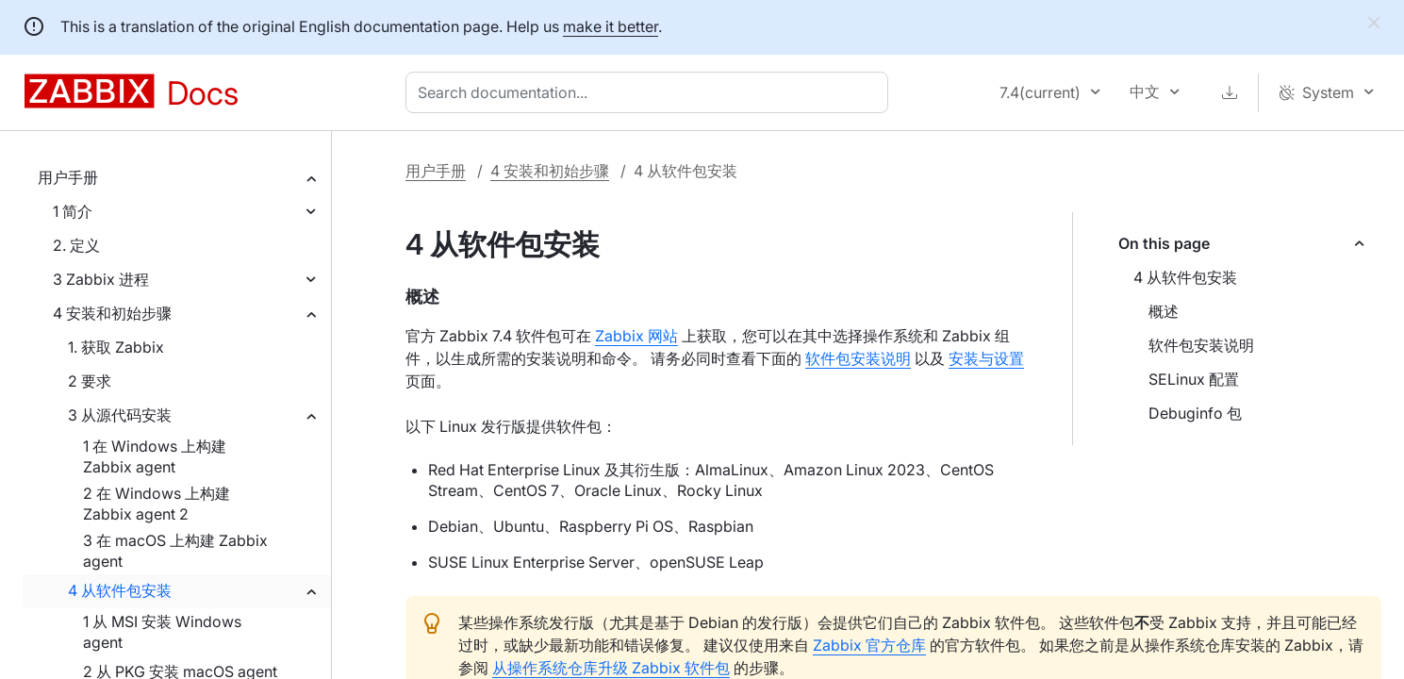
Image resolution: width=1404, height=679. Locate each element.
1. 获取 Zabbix (116, 347)
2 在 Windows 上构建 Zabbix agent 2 (156, 503)
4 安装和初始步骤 (112, 313)
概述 (1163, 311)
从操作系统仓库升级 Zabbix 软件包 (611, 667)
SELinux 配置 (1193, 379)
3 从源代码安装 (120, 415)
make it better (610, 26)
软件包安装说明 (1201, 345)
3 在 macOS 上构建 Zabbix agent (175, 551)
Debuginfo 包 (1195, 413)
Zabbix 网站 (636, 335)
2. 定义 (76, 245)
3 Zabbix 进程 (101, 279)
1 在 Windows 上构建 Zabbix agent (154, 456)
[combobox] (650, 92)
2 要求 (89, 381)
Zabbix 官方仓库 (869, 645)
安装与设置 (986, 358)
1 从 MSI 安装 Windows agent (162, 632)
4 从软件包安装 (120, 590)
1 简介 (72, 211)
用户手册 (68, 177)
